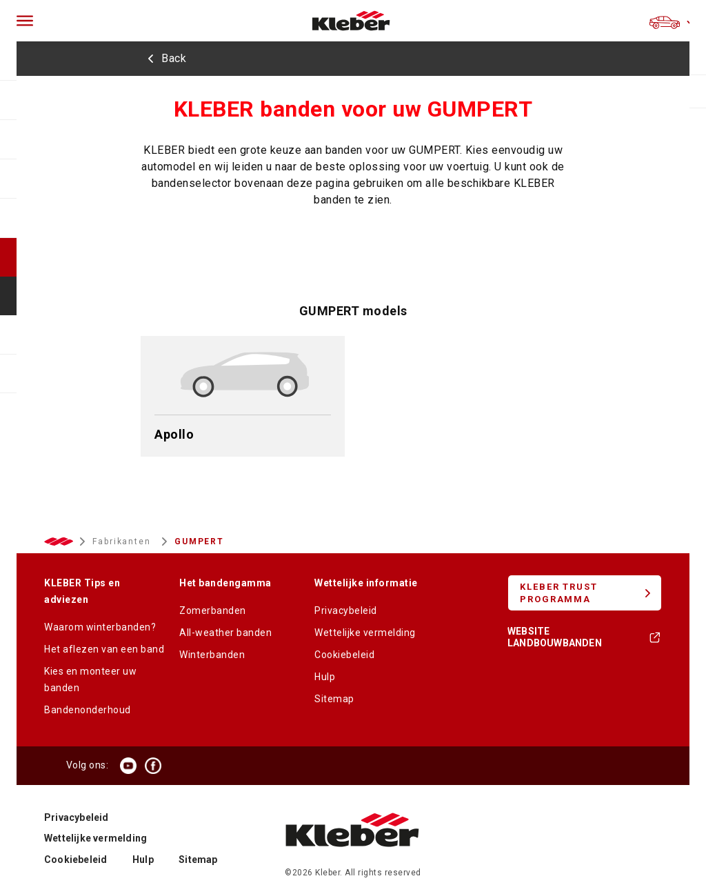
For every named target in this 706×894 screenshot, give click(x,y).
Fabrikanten (123, 541)
